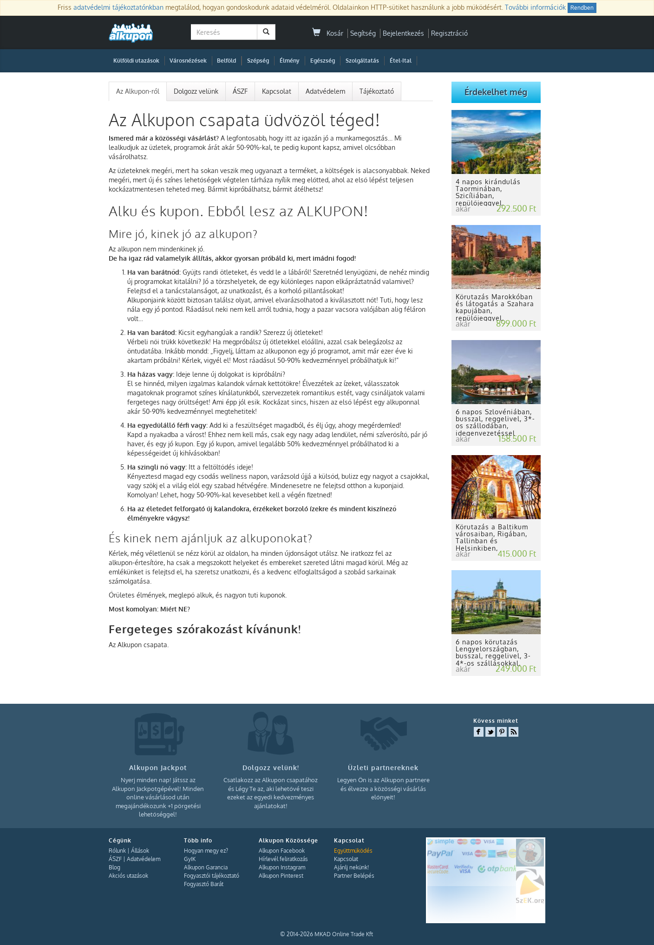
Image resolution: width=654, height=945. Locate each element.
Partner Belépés (354, 875)
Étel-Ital (401, 60)
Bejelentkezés (403, 33)
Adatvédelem (325, 91)
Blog (114, 867)
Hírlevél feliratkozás (283, 858)
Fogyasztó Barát (203, 884)
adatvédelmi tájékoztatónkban (118, 7)
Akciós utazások (128, 875)
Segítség (363, 33)
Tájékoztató (377, 91)
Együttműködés (353, 850)
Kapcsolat (276, 91)
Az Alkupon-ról (137, 91)
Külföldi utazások (136, 60)
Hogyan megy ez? (206, 850)
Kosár (327, 33)
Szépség (258, 60)
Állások (140, 850)
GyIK (190, 858)
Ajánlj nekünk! (351, 867)
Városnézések (188, 60)
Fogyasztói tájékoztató (211, 875)
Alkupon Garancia (206, 867)
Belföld (226, 60)
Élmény (290, 60)
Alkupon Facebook (282, 850)
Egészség (322, 60)
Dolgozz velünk (196, 91)
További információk (535, 7)
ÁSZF (240, 91)
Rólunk (117, 850)
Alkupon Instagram (282, 867)
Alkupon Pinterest (281, 875)
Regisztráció (449, 33)
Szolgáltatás (362, 60)
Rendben (582, 7)
